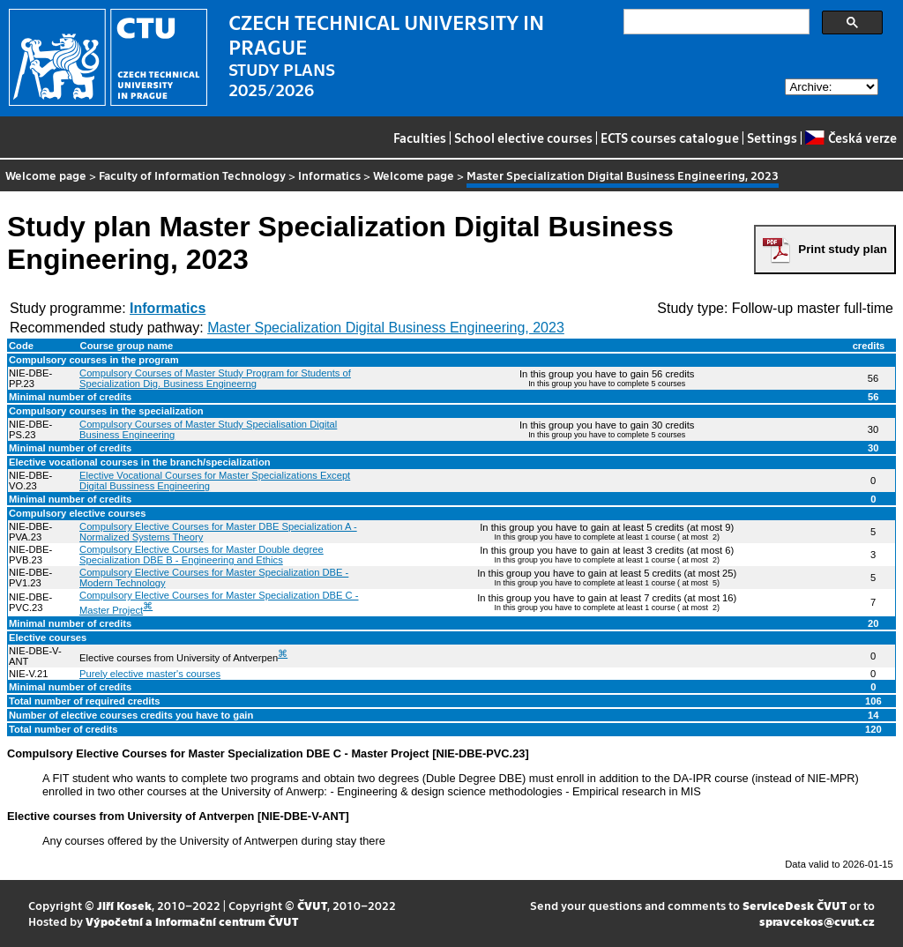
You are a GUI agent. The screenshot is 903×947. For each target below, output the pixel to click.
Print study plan (842, 249)
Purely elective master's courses (149, 673)
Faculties (419, 137)
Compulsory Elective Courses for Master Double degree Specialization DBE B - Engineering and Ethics (201, 554)
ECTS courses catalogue (670, 137)
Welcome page (45, 175)
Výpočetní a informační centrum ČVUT (192, 921)
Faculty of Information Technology (192, 175)
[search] (714, 22)
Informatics (329, 175)
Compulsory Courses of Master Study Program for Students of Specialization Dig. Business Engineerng (215, 378)
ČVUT (312, 905)
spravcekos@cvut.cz (817, 921)
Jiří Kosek (124, 905)
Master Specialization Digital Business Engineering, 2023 (385, 327)
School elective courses (523, 137)
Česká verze (850, 137)
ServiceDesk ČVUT (795, 905)
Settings (772, 137)
